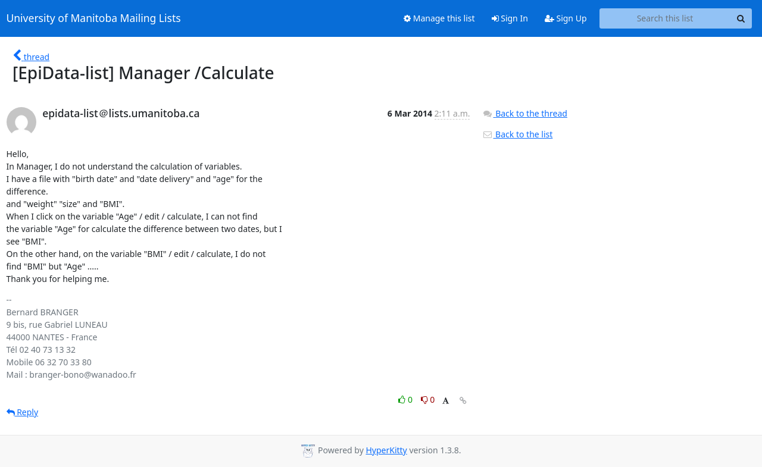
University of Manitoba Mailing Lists (94, 18)
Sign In (510, 18)
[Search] (741, 18)
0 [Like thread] (406, 399)
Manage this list (439, 18)
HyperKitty (386, 450)
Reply (23, 412)
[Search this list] (665, 18)
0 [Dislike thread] (428, 399)
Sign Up (566, 18)
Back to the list (517, 134)
